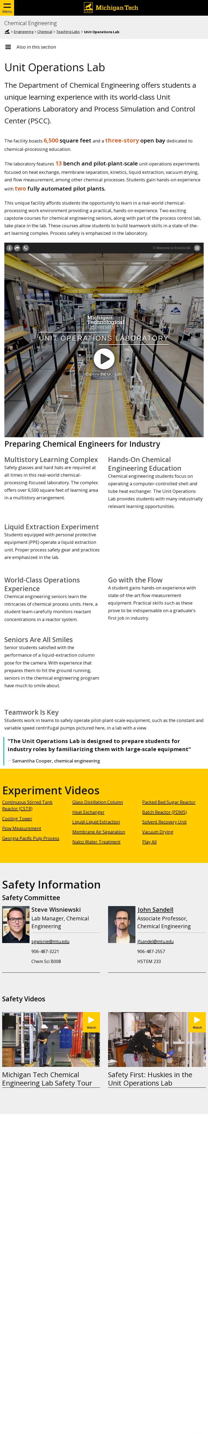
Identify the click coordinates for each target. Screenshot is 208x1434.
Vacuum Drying (157, 832)
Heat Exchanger (88, 812)
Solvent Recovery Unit (164, 822)
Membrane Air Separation (98, 832)
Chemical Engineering (30, 23)
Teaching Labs (68, 31)
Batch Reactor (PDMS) (164, 812)
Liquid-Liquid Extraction (96, 822)
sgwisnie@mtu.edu (50, 941)
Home (7, 31)
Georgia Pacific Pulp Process (30, 838)
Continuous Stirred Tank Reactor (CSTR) (27, 805)
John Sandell (155, 909)
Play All (149, 842)
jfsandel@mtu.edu (155, 941)
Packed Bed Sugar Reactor (169, 802)
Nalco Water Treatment (96, 842)
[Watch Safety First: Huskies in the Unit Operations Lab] (197, 1022)
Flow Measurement (21, 828)
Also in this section (36, 47)
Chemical (44, 31)
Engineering (23, 31)
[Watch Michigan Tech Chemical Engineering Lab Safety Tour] (91, 1022)
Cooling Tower (17, 819)
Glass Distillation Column (97, 802)
